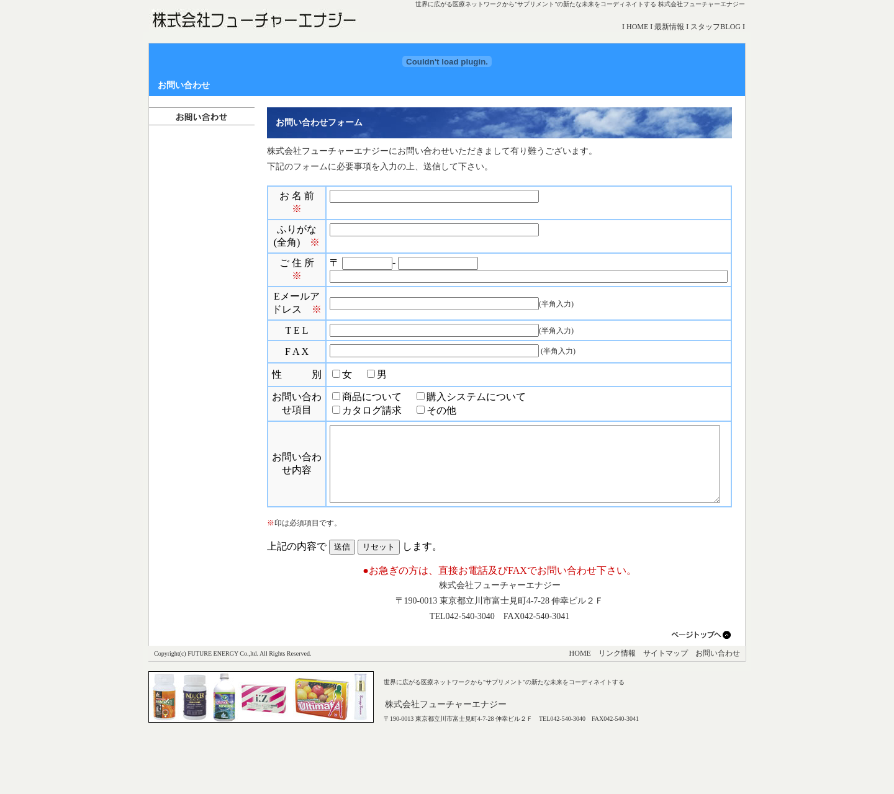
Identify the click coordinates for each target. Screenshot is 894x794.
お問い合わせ (717, 704)
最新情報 (674, 26)
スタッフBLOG (720, 26)
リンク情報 (617, 704)
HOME (641, 26)
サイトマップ (665, 704)
